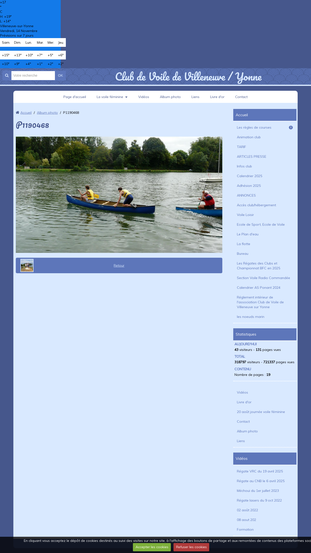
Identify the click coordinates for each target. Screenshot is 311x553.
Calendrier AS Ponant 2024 (258, 287)
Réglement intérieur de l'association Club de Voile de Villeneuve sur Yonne (260, 302)
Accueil (26, 112)
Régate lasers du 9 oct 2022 (259, 500)
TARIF (241, 147)
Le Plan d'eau (248, 234)
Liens (196, 97)
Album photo (170, 97)
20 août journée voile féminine (261, 412)
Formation (245, 529)
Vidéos (143, 97)
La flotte (243, 244)
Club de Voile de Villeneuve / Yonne (188, 76)
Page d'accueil (74, 97)
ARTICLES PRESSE (251, 156)
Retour (119, 265)
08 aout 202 (246, 520)
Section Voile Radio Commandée (263, 278)
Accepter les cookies (152, 547)
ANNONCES (246, 195)
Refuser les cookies (191, 547)
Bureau (242, 253)
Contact (242, 97)
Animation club (249, 137)
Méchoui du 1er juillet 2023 (258, 490)
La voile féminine (109, 97)
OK (60, 75)
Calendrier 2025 (249, 176)
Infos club (244, 166)
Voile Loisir (245, 215)
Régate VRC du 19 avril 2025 (260, 471)
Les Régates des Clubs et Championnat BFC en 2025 (258, 265)
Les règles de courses (265, 127)
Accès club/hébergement (256, 205)
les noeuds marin (250, 316)
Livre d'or (217, 97)
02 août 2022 (247, 510)
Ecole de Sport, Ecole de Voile (261, 224)
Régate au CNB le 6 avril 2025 (261, 481)
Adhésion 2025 (249, 185)
